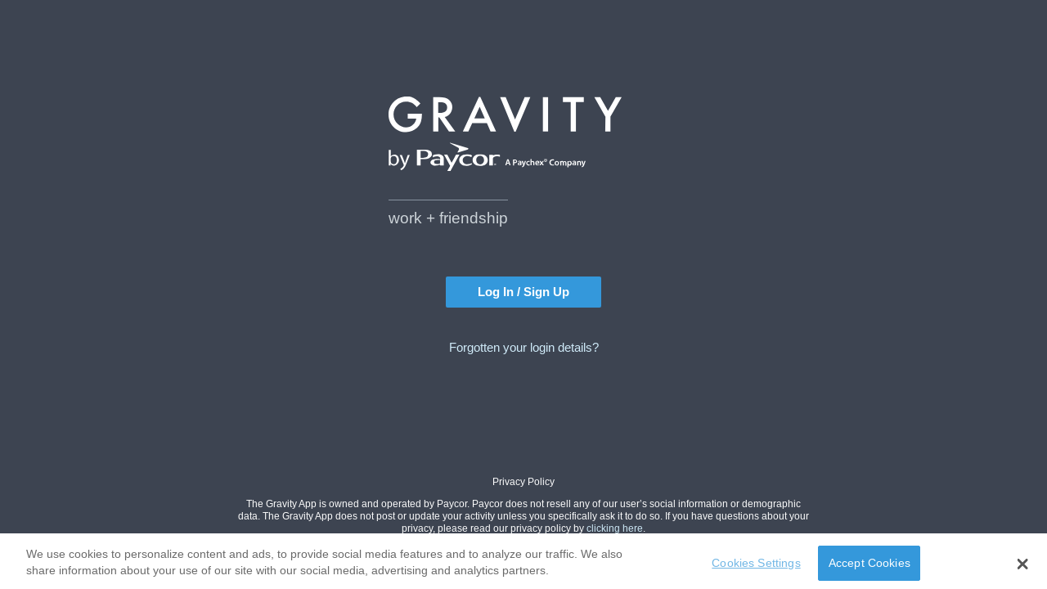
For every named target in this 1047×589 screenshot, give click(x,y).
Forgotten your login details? (524, 347)
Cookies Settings (756, 565)
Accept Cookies (869, 565)
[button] (1023, 566)
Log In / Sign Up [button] (523, 292)
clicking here (614, 528)
